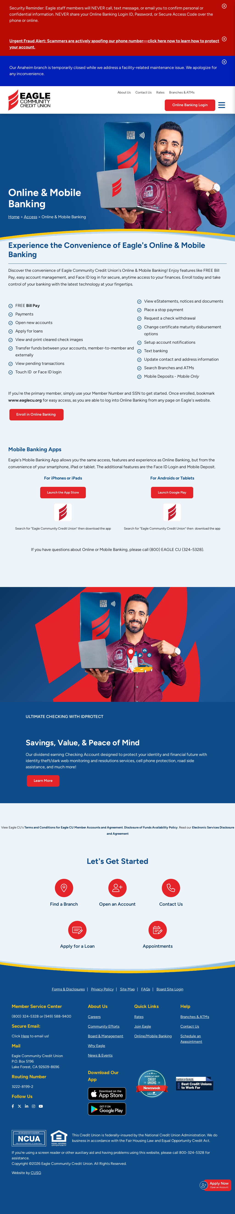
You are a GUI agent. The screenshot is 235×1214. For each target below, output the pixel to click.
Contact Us (143, 92)
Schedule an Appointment (191, 1039)
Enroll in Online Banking (36, 415)
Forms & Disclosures (68, 989)
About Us (124, 92)
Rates (160, 92)
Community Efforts (103, 1027)
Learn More (43, 781)
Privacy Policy (102, 989)
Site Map (127, 989)
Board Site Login (170, 989)
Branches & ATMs (182, 92)
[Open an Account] (117, 897)
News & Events (100, 1056)
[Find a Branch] (64, 897)
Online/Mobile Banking (153, 1036)
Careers (94, 1017)
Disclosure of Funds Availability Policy (151, 827)
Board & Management (105, 1036)
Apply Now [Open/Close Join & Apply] (217, 1185)
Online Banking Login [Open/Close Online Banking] (190, 105)
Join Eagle (142, 1027)
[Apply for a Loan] (77, 940)
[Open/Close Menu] (222, 105)
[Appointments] (158, 940)
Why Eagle (96, 1046)
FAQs (145, 989)
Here (25, 1036)
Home (14, 217)
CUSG (36, 1173)
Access (30, 217)
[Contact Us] (171, 897)
